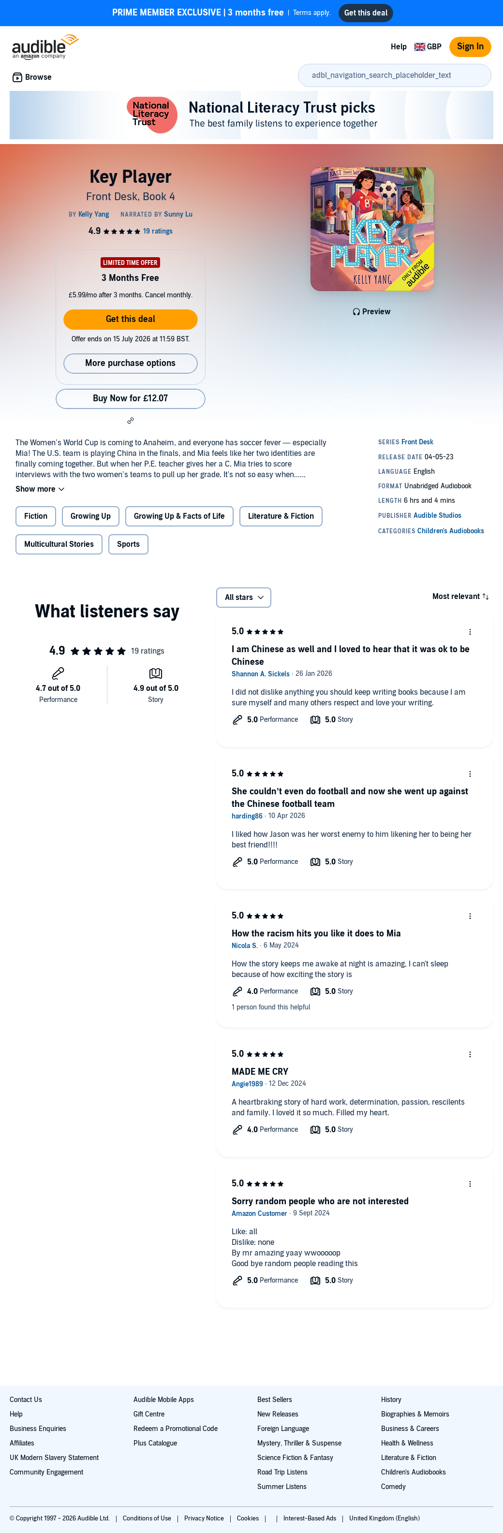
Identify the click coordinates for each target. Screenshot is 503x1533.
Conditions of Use (148, 1518)
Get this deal (130, 319)
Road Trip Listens (282, 1472)
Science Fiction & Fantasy (295, 1458)
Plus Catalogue (155, 1443)
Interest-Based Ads (310, 1518)
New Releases (277, 1414)
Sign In (470, 47)
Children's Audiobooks (413, 1472)
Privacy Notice (204, 1518)
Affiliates (22, 1443)
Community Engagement (46, 1472)
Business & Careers (410, 1429)
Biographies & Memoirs (415, 1414)
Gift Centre (148, 1414)
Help (399, 47)
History (391, 1400)
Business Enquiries (38, 1429)
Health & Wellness (407, 1443)
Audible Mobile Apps (163, 1400)
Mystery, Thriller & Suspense (299, 1443)
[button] (130, 420)
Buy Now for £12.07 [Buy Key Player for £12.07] (130, 399)
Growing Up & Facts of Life (179, 516)
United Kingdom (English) (384, 1518)
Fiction (35, 516)
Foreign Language (283, 1429)
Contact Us (26, 1400)
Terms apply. (221, 13)
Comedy (393, 1487)
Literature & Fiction (281, 516)
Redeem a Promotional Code (175, 1429)
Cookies (248, 1518)
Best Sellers (274, 1400)
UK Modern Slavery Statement (54, 1458)
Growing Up (91, 516)
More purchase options (130, 363)
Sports (128, 544)
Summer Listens (282, 1487)
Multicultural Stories (59, 544)
